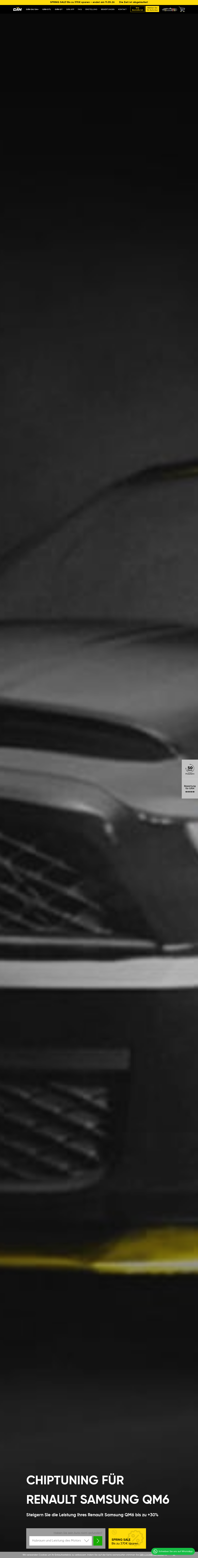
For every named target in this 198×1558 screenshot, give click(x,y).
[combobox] (60, 1541)
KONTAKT (122, 8)
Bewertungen (107, 8)
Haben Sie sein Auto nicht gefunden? (78, 1533)
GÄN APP (70, 8)
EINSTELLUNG (91, 8)
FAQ (79, 8)
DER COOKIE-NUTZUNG (150, 1555)
